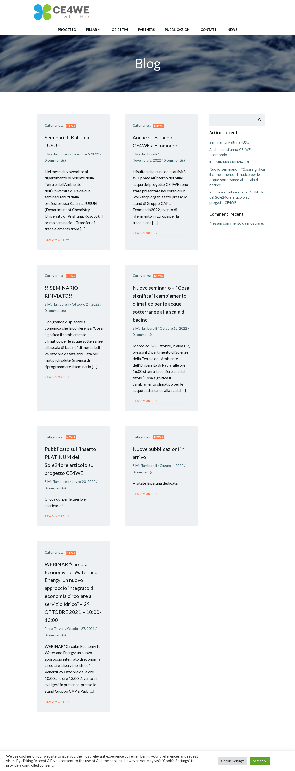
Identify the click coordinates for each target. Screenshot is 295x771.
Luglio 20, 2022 (83, 481)
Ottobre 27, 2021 (81, 628)
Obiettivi (120, 30)
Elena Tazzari (54, 628)
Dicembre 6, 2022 (85, 154)
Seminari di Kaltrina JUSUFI (230, 142)
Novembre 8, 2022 (147, 160)
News (232, 30)
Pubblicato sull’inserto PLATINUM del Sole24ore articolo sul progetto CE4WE (236, 197)
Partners (146, 30)
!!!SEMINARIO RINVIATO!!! (229, 162)
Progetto (67, 30)
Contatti (209, 30)
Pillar (94, 30)
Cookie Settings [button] (232, 761)
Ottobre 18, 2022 (173, 328)
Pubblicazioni (178, 30)
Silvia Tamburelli (57, 154)
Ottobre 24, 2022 (85, 304)
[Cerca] (259, 120)
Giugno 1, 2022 (171, 465)
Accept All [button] (260, 761)
